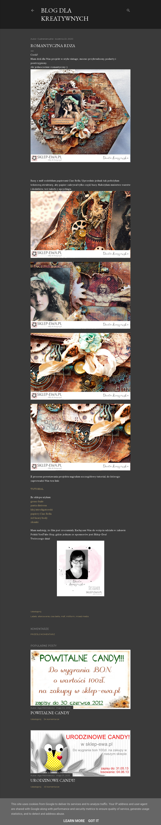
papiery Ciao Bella (41, 513)
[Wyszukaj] (128, 9)
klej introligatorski (42, 509)
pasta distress (39, 505)
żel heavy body (39, 517)
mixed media (82, 616)
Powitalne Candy (50, 712)
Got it (93, 821)
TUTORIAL (37, 488)
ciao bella (55, 616)
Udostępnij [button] (36, 611)
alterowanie (44, 616)
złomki (34, 522)
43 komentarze (51, 786)
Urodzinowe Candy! (53, 780)
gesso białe (37, 501)
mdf (63, 616)
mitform (70, 616)
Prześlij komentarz (43, 634)
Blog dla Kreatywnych (65, 14)
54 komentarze (51, 719)
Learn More (74, 821)
